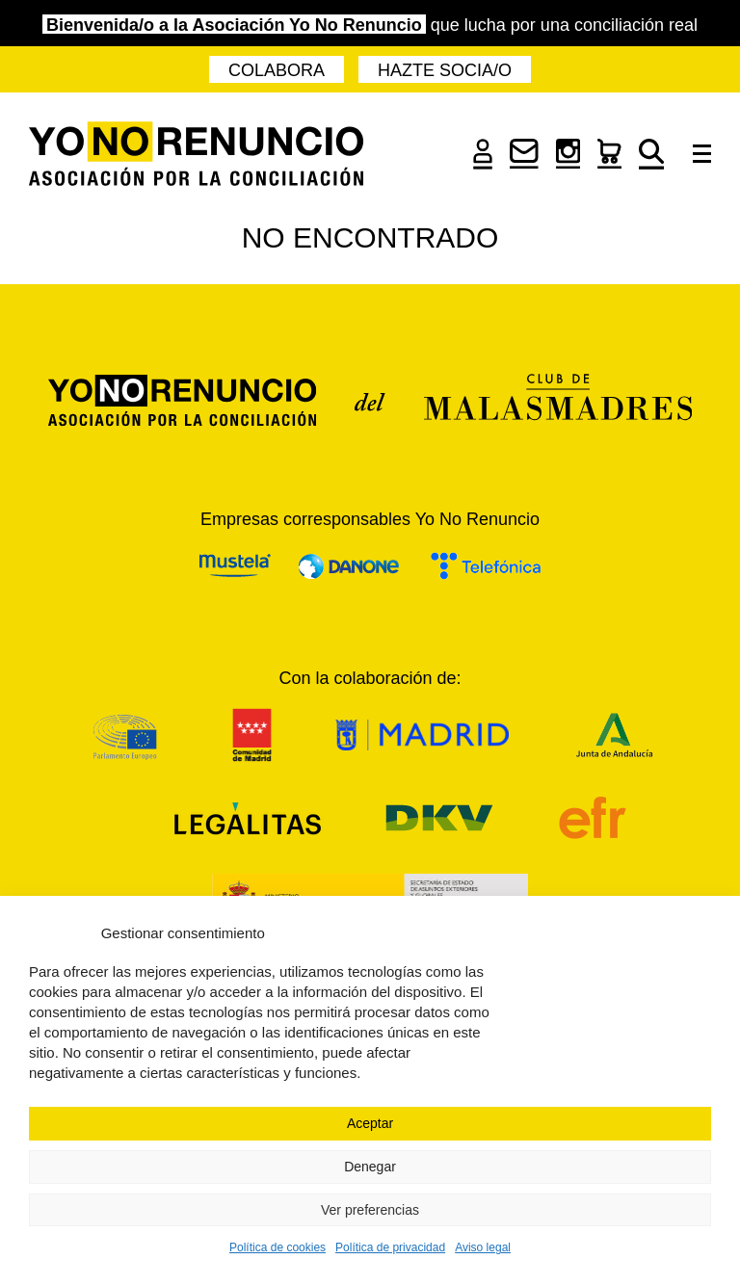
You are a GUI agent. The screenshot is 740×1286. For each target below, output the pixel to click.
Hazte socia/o (445, 70)
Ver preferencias (370, 1210)
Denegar (370, 1166)
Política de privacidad (390, 1247)
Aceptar (370, 1123)
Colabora (276, 70)
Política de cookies (277, 1247)
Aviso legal (483, 1247)
